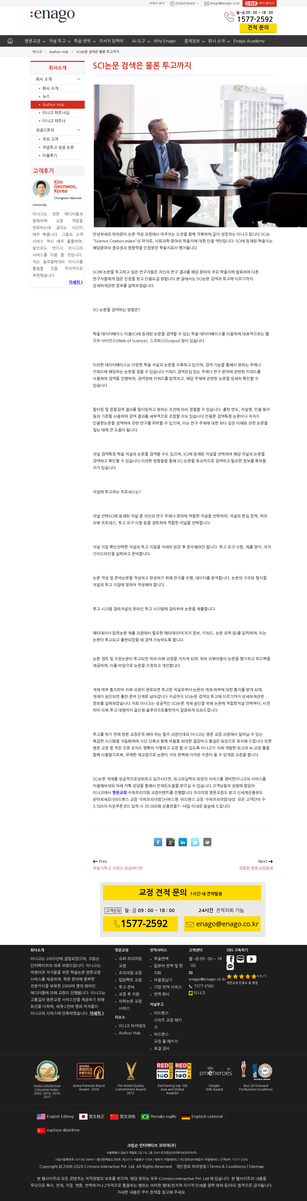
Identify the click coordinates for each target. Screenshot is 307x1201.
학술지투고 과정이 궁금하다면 (118, 864)
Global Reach (183, 3)
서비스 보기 (157, 3)
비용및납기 (163, 980)
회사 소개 (216, 41)
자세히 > (76, 282)
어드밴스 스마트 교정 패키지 (168, 1020)
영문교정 (32, 41)
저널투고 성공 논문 (58, 147)
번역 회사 (162, 994)
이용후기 (49, 155)
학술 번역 (82, 41)
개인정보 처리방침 (191, 1166)
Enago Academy (249, 41)
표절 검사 (162, 1048)
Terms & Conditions (227, 1166)
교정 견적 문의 (182, 894)
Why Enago (165, 41)
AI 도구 (138, 41)
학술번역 (161, 959)
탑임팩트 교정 (130, 980)
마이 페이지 (259, 3)
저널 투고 (57, 41)
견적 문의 (258, 27)
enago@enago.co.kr (222, 4)
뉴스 (46, 96)
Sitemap (256, 1166)
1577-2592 (255, 19)
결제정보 (192, 41)
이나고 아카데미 (132, 1026)
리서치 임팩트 (111, 41)
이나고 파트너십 (55, 113)
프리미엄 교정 (130, 973)
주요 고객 (50, 139)
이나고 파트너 (54, 121)
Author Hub (53, 105)
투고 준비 (126, 987)
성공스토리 (58, 130)
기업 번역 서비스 (168, 987)
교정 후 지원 (129, 994)
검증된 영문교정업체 (256, 864)
